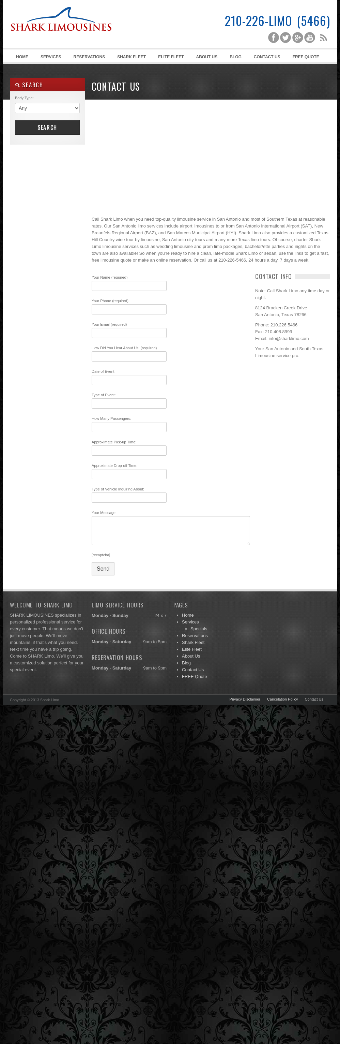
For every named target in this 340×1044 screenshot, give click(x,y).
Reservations (89, 57)
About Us (207, 57)
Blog (236, 57)
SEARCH (29, 84)
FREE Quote (306, 57)
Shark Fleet (131, 57)
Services (49, 58)
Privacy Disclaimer (245, 699)
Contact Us (267, 57)
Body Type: (24, 98)
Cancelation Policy (282, 699)
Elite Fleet (171, 57)
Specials (198, 628)
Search (47, 127)
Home (22, 57)
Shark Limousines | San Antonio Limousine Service (61, 34)
